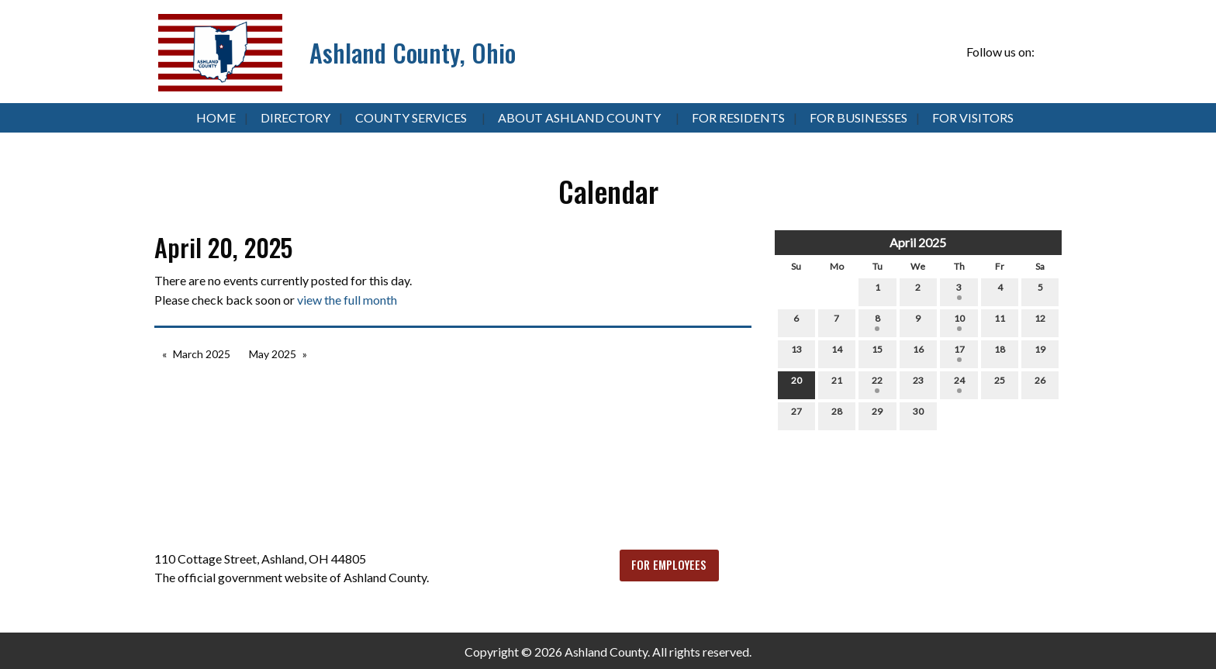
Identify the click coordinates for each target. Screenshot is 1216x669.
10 (959, 321)
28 (836, 414)
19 (1040, 352)
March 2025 (201, 353)
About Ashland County (579, 117)
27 (796, 414)
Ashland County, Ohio (412, 52)
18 (999, 352)
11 (999, 321)
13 (796, 352)
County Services (411, 117)
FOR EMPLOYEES (668, 565)
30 (918, 414)
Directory (295, 117)
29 (877, 414)
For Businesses (858, 117)
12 (1040, 321)
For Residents (738, 117)
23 (918, 383)
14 (836, 352)
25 (999, 383)
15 (877, 352)
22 (877, 383)
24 (959, 383)
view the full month (347, 299)
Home (216, 117)
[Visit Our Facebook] (1049, 52)
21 (836, 383)
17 (959, 352)
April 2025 (918, 242)
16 (918, 352)
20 (796, 383)
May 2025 (272, 353)
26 (1040, 383)
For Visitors (973, 117)
